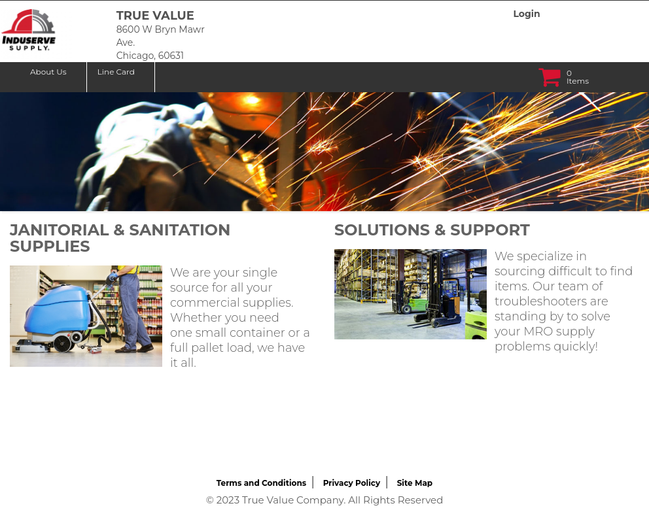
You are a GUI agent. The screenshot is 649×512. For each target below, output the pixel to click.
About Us (48, 72)
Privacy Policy (351, 483)
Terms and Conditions (261, 483)
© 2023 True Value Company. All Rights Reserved (325, 500)
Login (526, 14)
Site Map (414, 483)
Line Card (116, 72)
